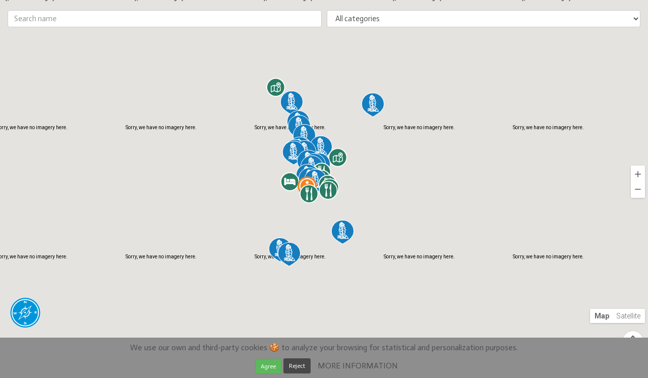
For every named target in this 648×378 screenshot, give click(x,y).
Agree (268, 366)
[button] (291, 103)
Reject (297, 365)
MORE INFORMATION (358, 365)
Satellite (628, 316)
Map (602, 316)
